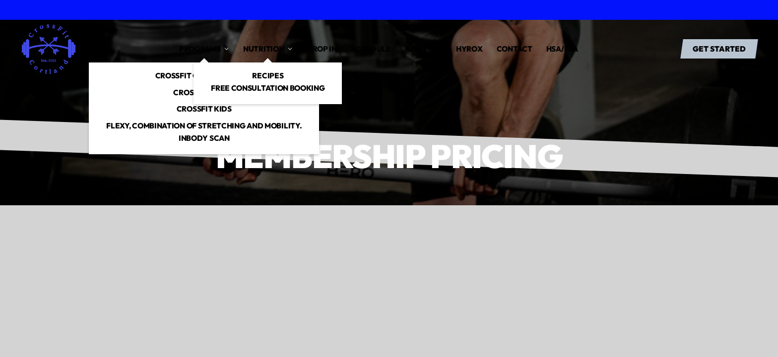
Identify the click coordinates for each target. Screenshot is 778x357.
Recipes (267, 75)
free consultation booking (267, 88)
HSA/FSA (562, 49)
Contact (514, 49)
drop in (322, 49)
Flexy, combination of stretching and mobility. (204, 125)
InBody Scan (204, 138)
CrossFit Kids (204, 109)
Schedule (371, 49)
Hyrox (469, 49)
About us (423, 49)
